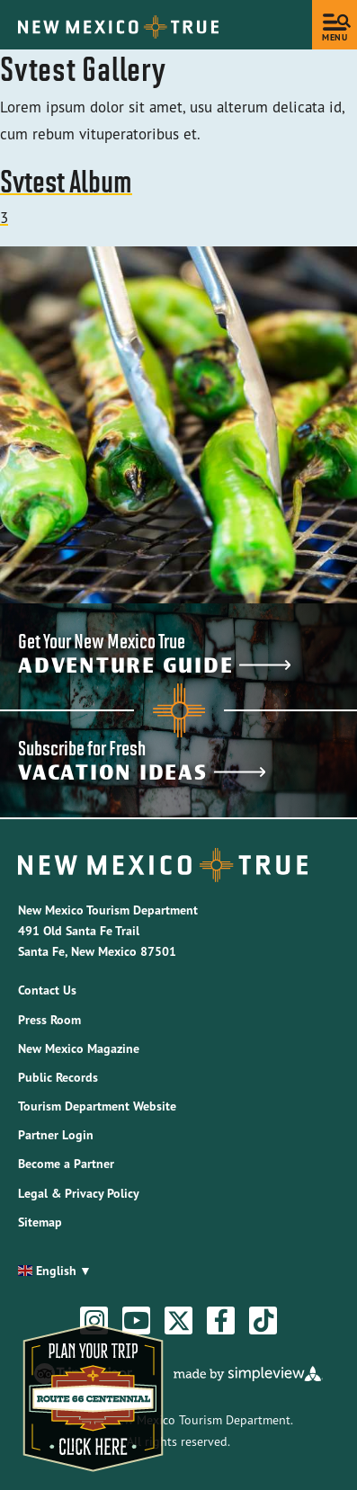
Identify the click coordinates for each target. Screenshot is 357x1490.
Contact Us (47, 990)
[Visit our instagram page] (94, 1321)
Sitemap (40, 1222)
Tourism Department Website (97, 1106)
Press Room (49, 1020)
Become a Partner (66, 1163)
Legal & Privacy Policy (78, 1193)
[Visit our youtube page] (136, 1321)
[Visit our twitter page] (179, 1321)
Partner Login (56, 1135)
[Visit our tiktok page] (263, 1321)
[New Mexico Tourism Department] (118, 27)
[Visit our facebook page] (221, 1321)
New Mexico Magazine (78, 1048)
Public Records (58, 1077)
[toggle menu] (334, 24)
